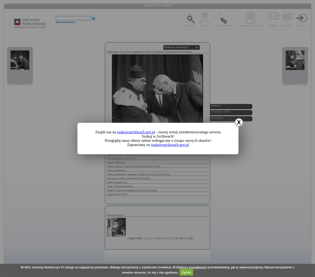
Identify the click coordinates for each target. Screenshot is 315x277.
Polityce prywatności (192, 267)
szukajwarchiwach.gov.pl (136, 132)
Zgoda (186, 272)
